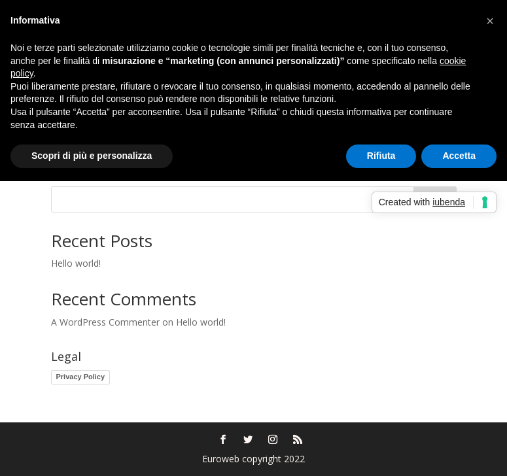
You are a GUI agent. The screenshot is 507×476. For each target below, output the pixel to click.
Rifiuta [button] (381, 155)
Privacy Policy (80, 377)
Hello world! (76, 263)
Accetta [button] (459, 155)
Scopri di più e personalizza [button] (91, 155)
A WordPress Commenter (105, 322)
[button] (490, 20)
